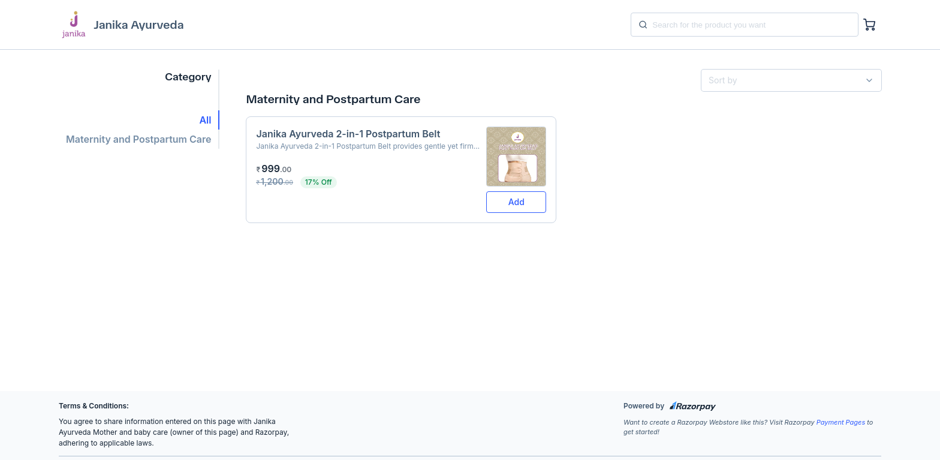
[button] (139, 120)
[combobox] (786, 80)
